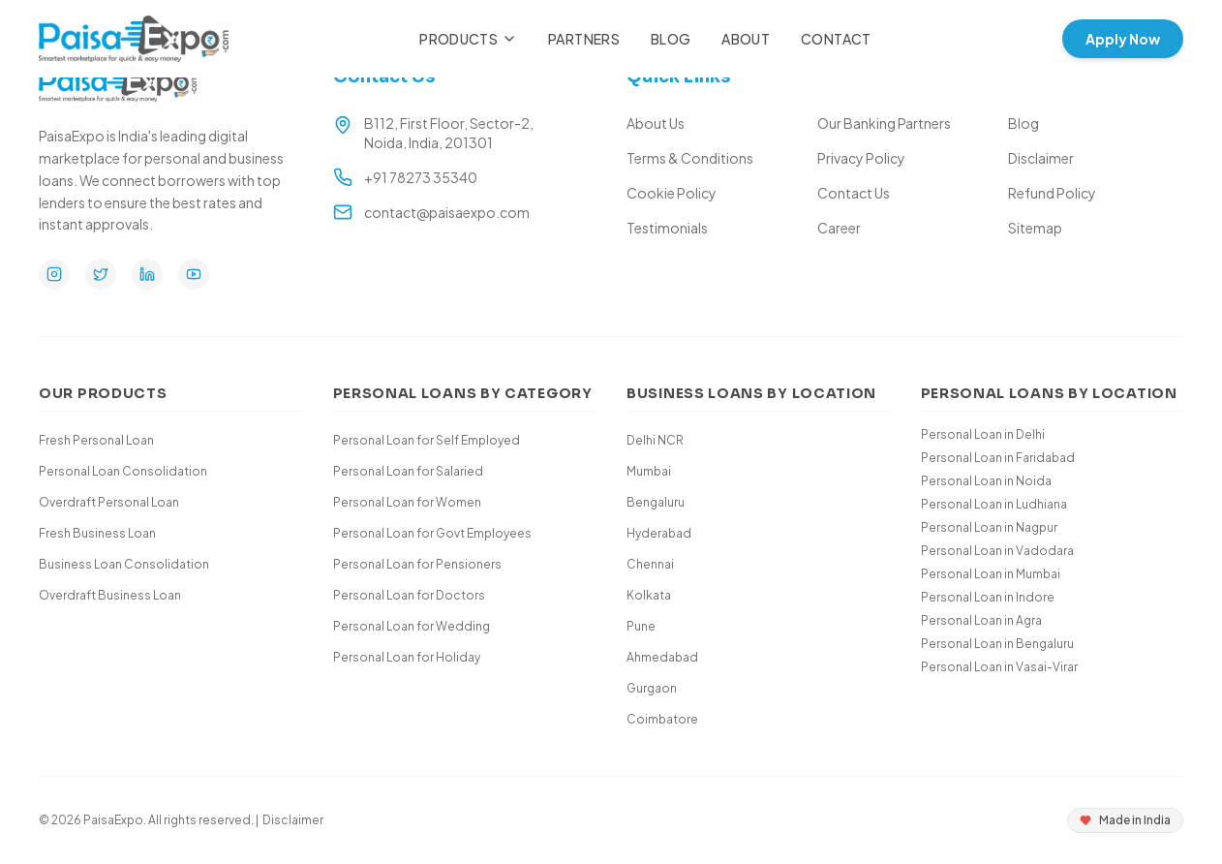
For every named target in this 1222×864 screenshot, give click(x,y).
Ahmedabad (662, 657)
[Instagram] (54, 274)
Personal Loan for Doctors (409, 595)
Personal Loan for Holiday (406, 657)
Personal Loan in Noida (986, 481)
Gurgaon (651, 688)
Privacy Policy (861, 158)
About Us (655, 123)
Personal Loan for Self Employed (426, 440)
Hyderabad (658, 533)
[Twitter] (100, 274)
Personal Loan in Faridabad (998, 457)
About (745, 38)
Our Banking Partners (884, 123)
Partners (584, 38)
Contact (836, 38)
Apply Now (1122, 38)
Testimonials (667, 227)
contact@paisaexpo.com (447, 212)
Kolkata (648, 595)
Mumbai (648, 471)
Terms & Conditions (689, 158)
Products (468, 38)
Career (839, 227)
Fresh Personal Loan (96, 440)
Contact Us (853, 192)
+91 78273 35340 (420, 177)
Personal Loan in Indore (987, 597)
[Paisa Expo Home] (134, 38)
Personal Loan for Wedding (411, 626)
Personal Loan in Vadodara (997, 550)
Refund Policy (1052, 192)
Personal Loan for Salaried (408, 471)
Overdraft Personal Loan (109, 502)
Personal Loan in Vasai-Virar (999, 667)
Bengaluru (655, 502)
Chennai (650, 564)
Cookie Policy (671, 192)
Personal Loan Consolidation (123, 471)
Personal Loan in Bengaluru (997, 643)
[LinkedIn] (147, 274)
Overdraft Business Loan (110, 595)
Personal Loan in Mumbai (990, 574)
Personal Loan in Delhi (983, 434)
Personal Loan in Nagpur (989, 527)
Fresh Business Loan (97, 533)
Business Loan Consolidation (124, 564)
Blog (670, 38)
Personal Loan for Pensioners (417, 564)
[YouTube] (193, 274)
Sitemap (1035, 227)
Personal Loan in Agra (981, 620)
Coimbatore (662, 719)
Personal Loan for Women (407, 502)
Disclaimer (1041, 158)
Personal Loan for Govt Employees (432, 533)
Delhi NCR (655, 440)
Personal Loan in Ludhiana (994, 504)
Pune (641, 626)
